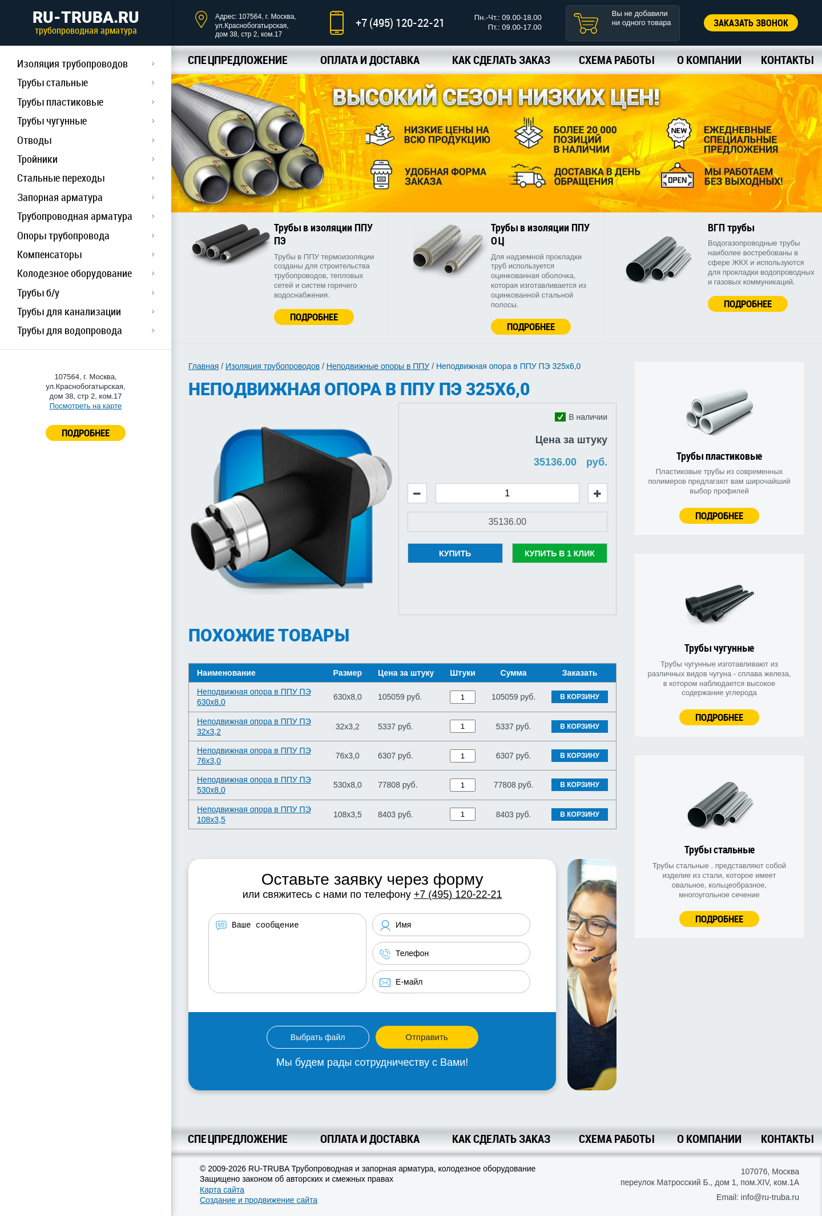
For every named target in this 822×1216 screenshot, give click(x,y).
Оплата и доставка (370, 59)
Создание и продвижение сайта (258, 1200)
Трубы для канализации (69, 311)
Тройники (37, 159)
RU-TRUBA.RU (85, 22)
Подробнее (314, 316)
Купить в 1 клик (560, 553)
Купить (455, 553)
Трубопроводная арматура (74, 216)
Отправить (426, 1037)
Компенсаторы (49, 254)
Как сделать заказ (501, 59)
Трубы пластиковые (60, 102)
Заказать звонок (751, 23)
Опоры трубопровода (63, 235)
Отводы (34, 140)
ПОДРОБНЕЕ (86, 432)
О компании (709, 59)
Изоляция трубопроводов (72, 63)
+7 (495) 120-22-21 (400, 22)
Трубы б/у (38, 292)
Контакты (787, 59)
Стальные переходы (60, 177)
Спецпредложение (238, 59)
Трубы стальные (52, 82)
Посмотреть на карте (86, 406)
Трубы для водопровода (69, 330)
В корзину (579, 697)
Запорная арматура (60, 197)
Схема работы (616, 59)
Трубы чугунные (52, 120)
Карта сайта (222, 1189)
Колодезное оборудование (74, 273)
